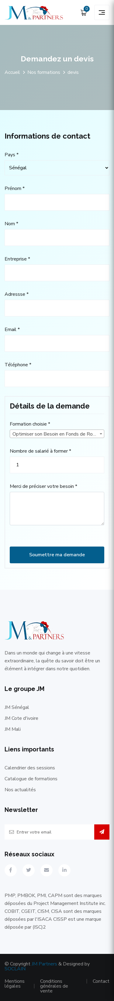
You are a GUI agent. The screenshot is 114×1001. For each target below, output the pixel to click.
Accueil (12, 72)
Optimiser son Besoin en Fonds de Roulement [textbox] (58, 434)
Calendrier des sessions (30, 768)
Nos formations (43, 72)
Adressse (17, 294)
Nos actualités (20, 789)
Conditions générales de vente (54, 986)
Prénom (15, 188)
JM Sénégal (17, 707)
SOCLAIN (15, 968)
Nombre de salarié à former (40, 451)
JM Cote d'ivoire (21, 718)
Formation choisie (30, 424)
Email (12, 329)
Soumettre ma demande (57, 554)
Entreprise (17, 259)
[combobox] (57, 434)
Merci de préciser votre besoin (43, 486)
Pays (12, 154)
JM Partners (44, 964)
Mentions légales (15, 983)
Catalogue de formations (31, 778)
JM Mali (13, 729)
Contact (101, 981)
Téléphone (18, 364)
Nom (11, 223)
